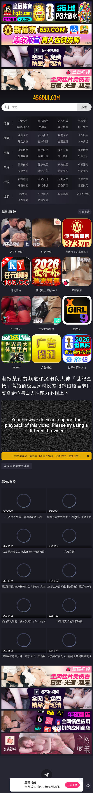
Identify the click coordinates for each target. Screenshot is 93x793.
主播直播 (63, 141)
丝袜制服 (43, 141)
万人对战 (63, 120)
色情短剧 (43, 200)
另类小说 (43, 185)
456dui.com (46, 97)
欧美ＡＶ (63, 135)
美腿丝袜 (23, 170)
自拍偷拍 (43, 135)
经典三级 (43, 156)
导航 (6, 196)
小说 (6, 182)
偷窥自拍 (23, 164)
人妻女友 (63, 179)
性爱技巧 (83, 185)
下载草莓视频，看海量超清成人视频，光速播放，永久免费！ (51, 456)
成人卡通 (63, 150)
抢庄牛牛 (83, 127)
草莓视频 (63, 193)
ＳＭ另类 (83, 141)
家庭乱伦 (43, 179)
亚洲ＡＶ (23, 135)
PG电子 (23, 120)
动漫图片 (83, 164)
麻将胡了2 (23, 127)
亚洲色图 (43, 164)
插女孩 (23, 193)
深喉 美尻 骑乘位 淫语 (16, 466)
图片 (6, 167)
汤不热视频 (83, 193)
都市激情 (23, 179)
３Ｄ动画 (83, 135)
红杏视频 (23, 200)
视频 (6, 138)
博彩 (6, 123)
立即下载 (72, 785)
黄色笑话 (63, 185)
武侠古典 (83, 179)
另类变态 (83, 156)
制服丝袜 (23, 156)
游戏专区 (83, 120)
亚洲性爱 (23, 150)
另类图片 (83, 170)
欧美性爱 (83, 150)
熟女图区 (63, 170)
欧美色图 (63, 164)
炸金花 (43, 127)
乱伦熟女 (63, 156)
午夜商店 (43, 193)
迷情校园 (23, 185)
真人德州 (43, 120)
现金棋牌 (63, 127)
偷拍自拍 (43, 150)
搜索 (84, 107)
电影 (6, 152)
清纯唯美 (43, 170)
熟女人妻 (23, 141)
